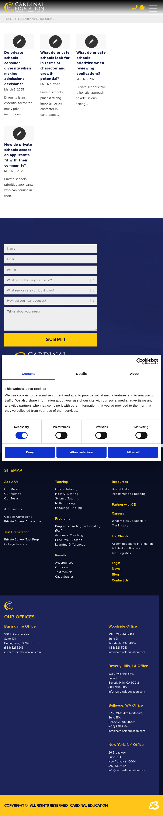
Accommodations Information (132, 544)
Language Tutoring (68, 508)
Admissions (13, 509)
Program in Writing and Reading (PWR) (77, 528)
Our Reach (62, 567)
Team (142, 7)
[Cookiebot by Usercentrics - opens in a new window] (139, 361)
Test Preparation (16, 532)
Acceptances (64, 562)
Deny (30, 452)
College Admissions (18, 517)
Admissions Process (126, 548)
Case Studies (64, 576)
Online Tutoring (66, 489)
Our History (120, 525)
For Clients (120, 536)
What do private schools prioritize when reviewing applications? (91, 63)
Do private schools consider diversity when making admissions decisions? (17, 68)
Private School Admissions (23, 521)
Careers (118, 513)
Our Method (12, 494)
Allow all (133, 452)
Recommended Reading (129, 494)
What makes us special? (129, 521)
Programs (62, 518)
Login (116, 563)
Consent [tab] (28, 373)
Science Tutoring (67, 498)
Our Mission (12, 489)
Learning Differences (70, 544)
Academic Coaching (69, 535)
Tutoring (61, 482)
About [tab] (134, 373)
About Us (11, 482)
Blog (115, 574)
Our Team (11, 498)
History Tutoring (66, 494)
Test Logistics (121, 553)
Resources (120, 482)
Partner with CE (124, 504)
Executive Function (68, 540)
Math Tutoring (65, 503)
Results (60, 555)
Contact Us (120, 580)
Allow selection (81, 452)
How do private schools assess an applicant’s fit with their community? (18, 155)
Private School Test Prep (21, 539)
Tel (135, 7)
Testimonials (64, 572)
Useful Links (120, 489)
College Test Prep (17, 544)
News (116, 569)
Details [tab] (81, 373)
